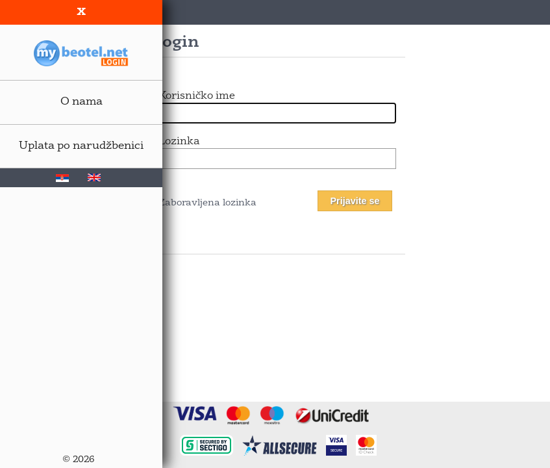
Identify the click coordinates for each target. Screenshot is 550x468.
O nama (81, 101)
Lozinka (178, 141)
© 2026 (78, 460)
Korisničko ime (196, 96)
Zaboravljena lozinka (207, 203)
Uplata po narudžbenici (81, 145)
